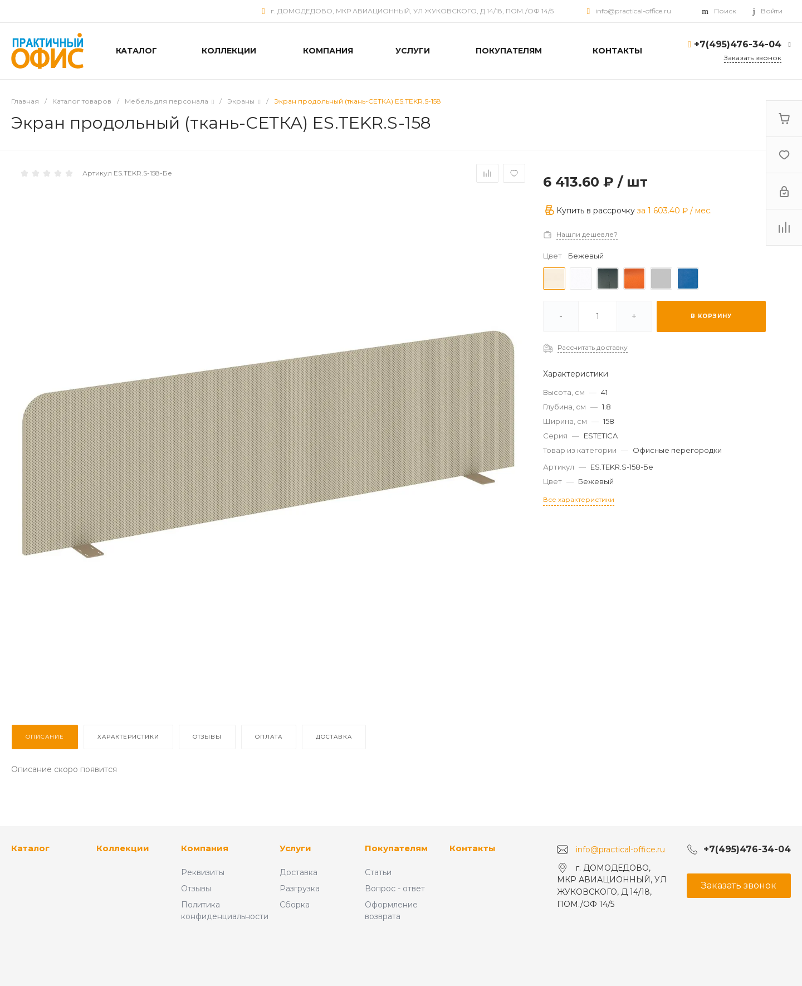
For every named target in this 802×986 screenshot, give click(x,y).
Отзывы (196, 889)
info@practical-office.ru (633, 11)
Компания (204, 848)
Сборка (295, 905)
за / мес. (674, 211)
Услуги (295, 848)
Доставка (298, 872)
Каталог (30, 848)
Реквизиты (202, 872)
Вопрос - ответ (395, 889)
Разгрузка (300, 889)
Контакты (472, 848)
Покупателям (396, 848)
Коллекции (122, 848)
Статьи (378, 872)
